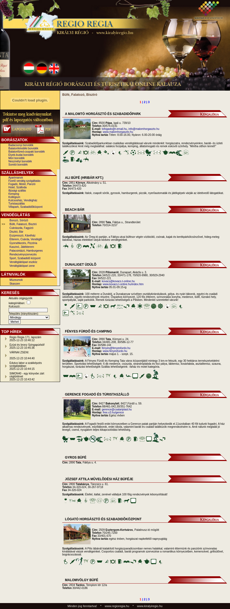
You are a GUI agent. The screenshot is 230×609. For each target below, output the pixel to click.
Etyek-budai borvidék (21, 154)
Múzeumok (16, 279)
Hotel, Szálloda (17, 187)
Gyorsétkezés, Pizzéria (23, 243)
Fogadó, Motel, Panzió (21, 184)
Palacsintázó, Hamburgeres (26, 250)
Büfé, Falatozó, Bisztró (23, 224)
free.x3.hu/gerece (113, 412)
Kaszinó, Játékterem (21, 246)
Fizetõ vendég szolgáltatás (24, 180)
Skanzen (14, 283)
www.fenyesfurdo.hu (115, 351)
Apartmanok (15, 177)
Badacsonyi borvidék (20, 145)
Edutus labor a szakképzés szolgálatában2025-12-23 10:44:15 (25, 365)
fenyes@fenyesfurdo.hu (116, 348)
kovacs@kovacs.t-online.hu (118, 281)
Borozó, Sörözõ (18, 220)
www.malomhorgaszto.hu (118, 131)
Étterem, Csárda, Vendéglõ (25, 239)
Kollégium (14, 197)
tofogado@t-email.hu (114, 128)
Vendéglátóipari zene (22, 265)
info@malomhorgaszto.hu (144, 128)
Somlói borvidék (18, 164)
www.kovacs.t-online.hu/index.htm (123, 284)
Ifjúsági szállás (17, 190)
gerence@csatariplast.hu (117, 409)
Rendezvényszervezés (23, 254)
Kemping (13, 193)
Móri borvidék (16, 158)
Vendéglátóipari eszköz (23, 262)
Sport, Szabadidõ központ (25, 258)
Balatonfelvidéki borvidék (23, 148)
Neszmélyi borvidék (20, 161)
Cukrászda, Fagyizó (21, 227)
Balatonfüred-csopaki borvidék (26, 151)
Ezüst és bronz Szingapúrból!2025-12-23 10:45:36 (27, 346)
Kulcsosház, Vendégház (22, 200)
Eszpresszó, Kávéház (22, 235)
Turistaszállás (16, 203)
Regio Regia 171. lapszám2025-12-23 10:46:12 (25, 339)
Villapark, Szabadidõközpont (25, 206)
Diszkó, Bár (16, 231)
